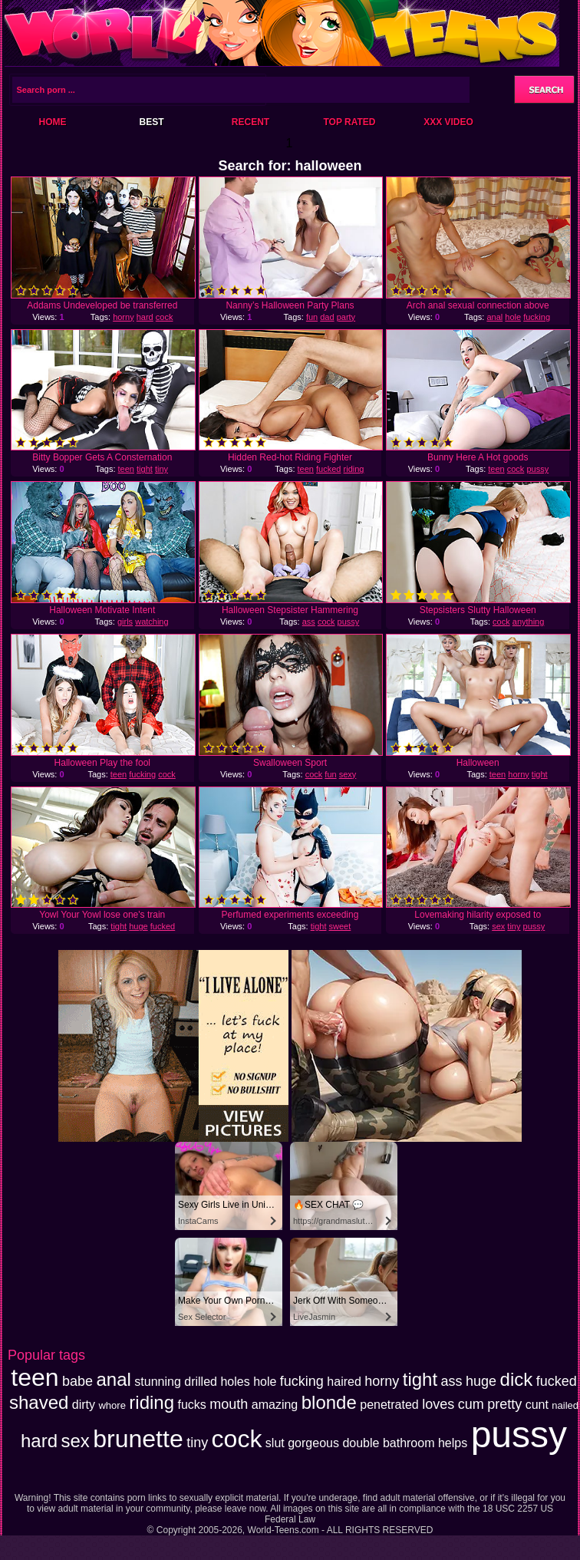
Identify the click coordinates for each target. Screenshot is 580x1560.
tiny (161, 468)
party (346, 317)
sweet (340, 926)
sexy (348, 774)
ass (308, 621)
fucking (536, 317)
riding (354, 468)
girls (125, 621)
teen (126, 468)
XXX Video (448, 122)
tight (145, 468)
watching (151, 621)
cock (164, 317)
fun (312, 317)
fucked (328, 468)
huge (138, 926)
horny (123, 317)
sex (498, 926)
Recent (250, 122)
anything (528, 621)
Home (53, 122)
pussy (537, 468)
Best (151, 122)
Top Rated (349, 122)
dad (327, 317)
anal (494, 317)
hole (513, 317)
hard (145, 317)
